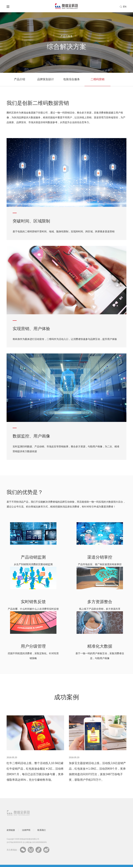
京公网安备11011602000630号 (35, 842)
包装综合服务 (71, 79)
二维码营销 (97, 79)
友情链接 (11, 830)
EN (124, 6)
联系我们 (41, 830)
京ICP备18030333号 (14, 842)
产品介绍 (19, 79)
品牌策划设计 (45, 79)
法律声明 (26, 830)
